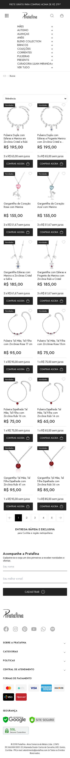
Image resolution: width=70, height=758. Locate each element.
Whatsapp (43, 629)
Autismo (35, 30)
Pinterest (25, 629)
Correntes (35, 52)
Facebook (6, 629)
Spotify (52, 629)
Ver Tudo (35, 67)
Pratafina (29, 15)
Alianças (35, 34)
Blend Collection (35, 41)
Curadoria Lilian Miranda (35, 63)
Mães (35, 26)
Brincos (35, 45)
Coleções (35, 49)
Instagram (15, 629)
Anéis (35, 37)
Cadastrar (35, 592)
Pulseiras (35, 56)
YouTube (34, 629)
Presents (35, 60)
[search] (52, 15)
